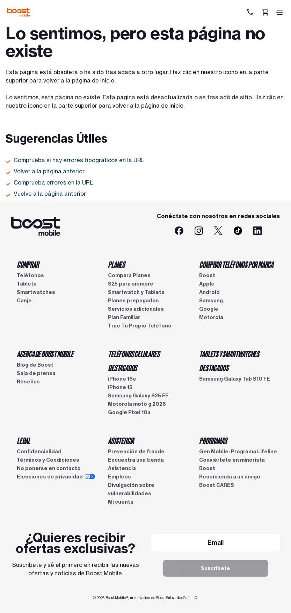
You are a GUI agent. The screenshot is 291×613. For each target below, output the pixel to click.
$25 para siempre (130, 284)
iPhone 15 (120, 387)
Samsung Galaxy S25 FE (138, 395)
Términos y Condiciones (48, 460)
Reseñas (28, 381)
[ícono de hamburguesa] (279, 12)
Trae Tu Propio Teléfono (140, 326)
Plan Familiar (124, 317)
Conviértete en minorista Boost (232, 464)
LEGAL (23, 440)
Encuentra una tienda (136, 460)
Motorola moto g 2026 (137, 404)
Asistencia (122, 468)
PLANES (116, 264)
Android (209, 292)
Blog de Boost (35, 365)
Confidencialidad (39, 451)
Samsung (211, 300)
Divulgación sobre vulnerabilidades (131, 489)
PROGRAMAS (213, 440)
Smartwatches (36, 292)
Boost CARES (216, 485)
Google (208, 309)
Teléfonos (30, 275)
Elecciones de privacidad (56, 477)
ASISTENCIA (121, 440)
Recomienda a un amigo (229, 477)
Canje (24, 300)
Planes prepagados (133, 300)
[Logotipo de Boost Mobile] (18, 12)
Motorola (211, 317)
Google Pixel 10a (129, 412)
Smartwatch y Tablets (136, 292)
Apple (206, 284)
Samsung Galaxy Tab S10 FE (234, 379)
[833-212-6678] (251, 12)
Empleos (119, 477)
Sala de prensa (36, 373)
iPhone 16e (122, 379)
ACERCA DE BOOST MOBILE (45, 353)
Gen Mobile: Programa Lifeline (238, 451)
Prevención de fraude (136, 451)
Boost (207, 275)
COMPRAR (28, 264)
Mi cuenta (120, 502)
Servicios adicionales (136, 309)
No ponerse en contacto (49, 468)
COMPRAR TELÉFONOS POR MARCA (236, 264)
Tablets (27, 284)
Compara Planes (129, 275)
